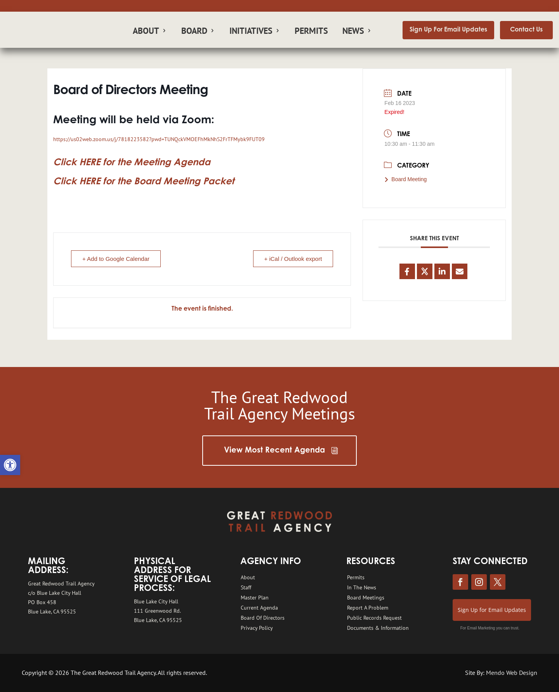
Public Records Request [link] (374, 617)
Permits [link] (311, 32)
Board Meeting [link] (405, 179)
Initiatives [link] (251, 32)
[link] (10, 465)
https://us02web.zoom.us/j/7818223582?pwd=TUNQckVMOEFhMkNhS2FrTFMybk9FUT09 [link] (159, 139)
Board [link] (194, 32)
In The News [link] (361, 587)
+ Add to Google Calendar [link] (115, 258)
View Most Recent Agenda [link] (274, 450)
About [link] (146, 32)
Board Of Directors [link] (263, 617)
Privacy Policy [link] (257, 627)
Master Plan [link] (255, 597)
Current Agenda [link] (259, 607)
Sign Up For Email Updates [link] (448, 30)
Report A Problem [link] (367, 607)
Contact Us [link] (526, 30)
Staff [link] (246, 587)
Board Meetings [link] (365, 597)
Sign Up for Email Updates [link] (492, 609)
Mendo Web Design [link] (511, 672)
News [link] (353, 32)
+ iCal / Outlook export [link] (293, 258)
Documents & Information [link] (378, 627)
